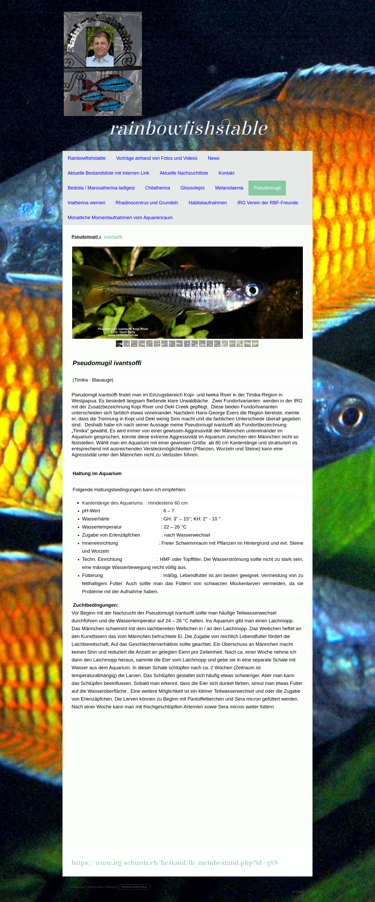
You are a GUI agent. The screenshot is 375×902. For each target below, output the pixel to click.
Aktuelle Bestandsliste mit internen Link (108, 173)
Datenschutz (95, 886)
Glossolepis (192, 188)
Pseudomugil (267, 188)
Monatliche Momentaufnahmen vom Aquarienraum (120, 217)
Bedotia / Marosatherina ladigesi (101, 188)
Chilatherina (157, 188)
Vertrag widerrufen (134, 886)
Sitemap (111, 886)
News (214, 158)
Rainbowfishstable (87, 158)
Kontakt (226, 173)
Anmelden (298, 891)
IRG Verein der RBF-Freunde (267, 202)
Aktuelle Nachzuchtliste (184, 173)
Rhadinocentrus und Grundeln (147, 202)
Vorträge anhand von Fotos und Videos (156, 158)
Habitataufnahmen (208, 202)
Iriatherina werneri (86, 202)
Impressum (77, 886)
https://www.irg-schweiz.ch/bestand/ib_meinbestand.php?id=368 (175, 863)
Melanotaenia (229, 188)
